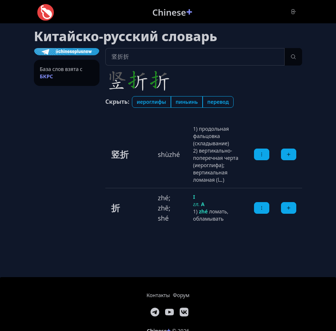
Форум (181, 295)
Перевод (218, 101)
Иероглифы (151, 101)
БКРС (46, 76)
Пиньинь (187, 101)
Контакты (158, 295)
